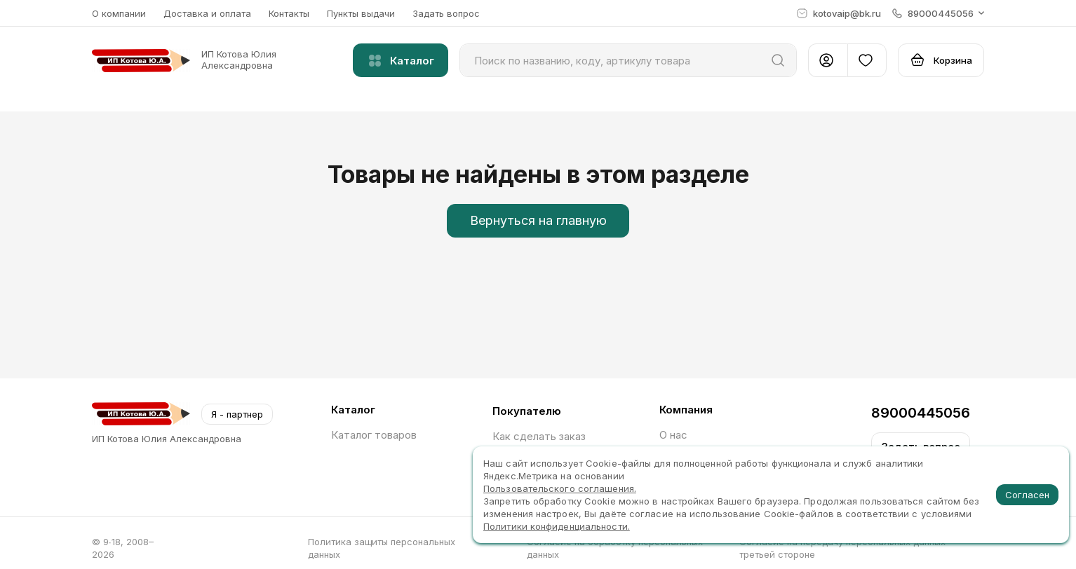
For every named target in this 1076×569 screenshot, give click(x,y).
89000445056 (920, 412)
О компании (119, 13)
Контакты (289, 13)
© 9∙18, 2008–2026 (123, 548)
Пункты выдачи (361, 13)
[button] (938, 13)
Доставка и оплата (207, 13)
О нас (673, 434)
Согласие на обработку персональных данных (615, 548)
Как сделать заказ (539, 436)
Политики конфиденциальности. (556, 526)
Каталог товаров (374, 434)
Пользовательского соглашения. (559, 488)
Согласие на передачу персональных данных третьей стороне (842, 548)
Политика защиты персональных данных (381, 548)
